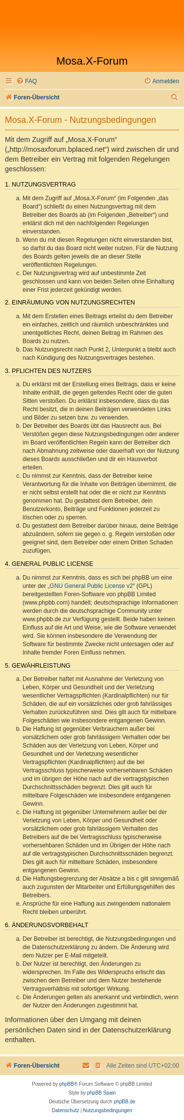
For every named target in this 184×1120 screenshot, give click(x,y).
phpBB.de (124, 1101)
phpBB (66, 1084)
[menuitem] (26, 81)
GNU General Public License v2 (91, 586)
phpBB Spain (101, 1093)
